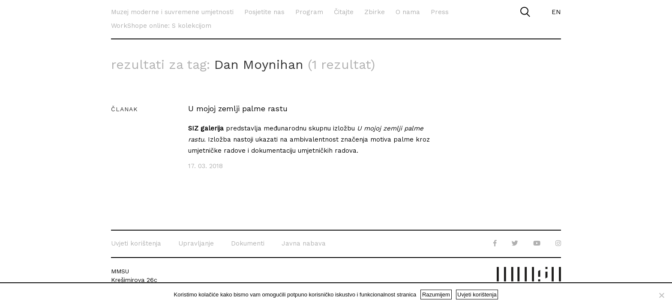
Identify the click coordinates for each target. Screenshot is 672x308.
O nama (408, 12)
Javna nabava (304, 243)
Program (309, 12)
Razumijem (436, 294)
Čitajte (344, 12)
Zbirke (374, 12)
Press (440, 12)
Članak (124, 109)
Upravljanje (196, 243)
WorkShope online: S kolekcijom (161, 26)
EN (556, 12)
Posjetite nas (264, 12)
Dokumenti (247, 243)
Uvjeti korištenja (136, 243)
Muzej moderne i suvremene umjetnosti (172, 12)
